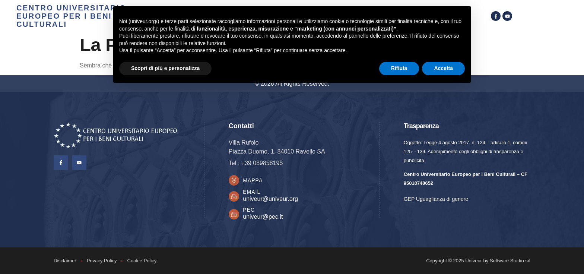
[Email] (234, 197)
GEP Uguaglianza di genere (436, 199)
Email (252, 193)
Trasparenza (421, 126)
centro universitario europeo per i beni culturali (71, 16)
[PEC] (234, 215)
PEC (250, 211)
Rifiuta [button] (399, 68)
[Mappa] (234, 180)
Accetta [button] (443, 68)
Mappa (253, 181)
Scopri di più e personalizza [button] (165, 68)
